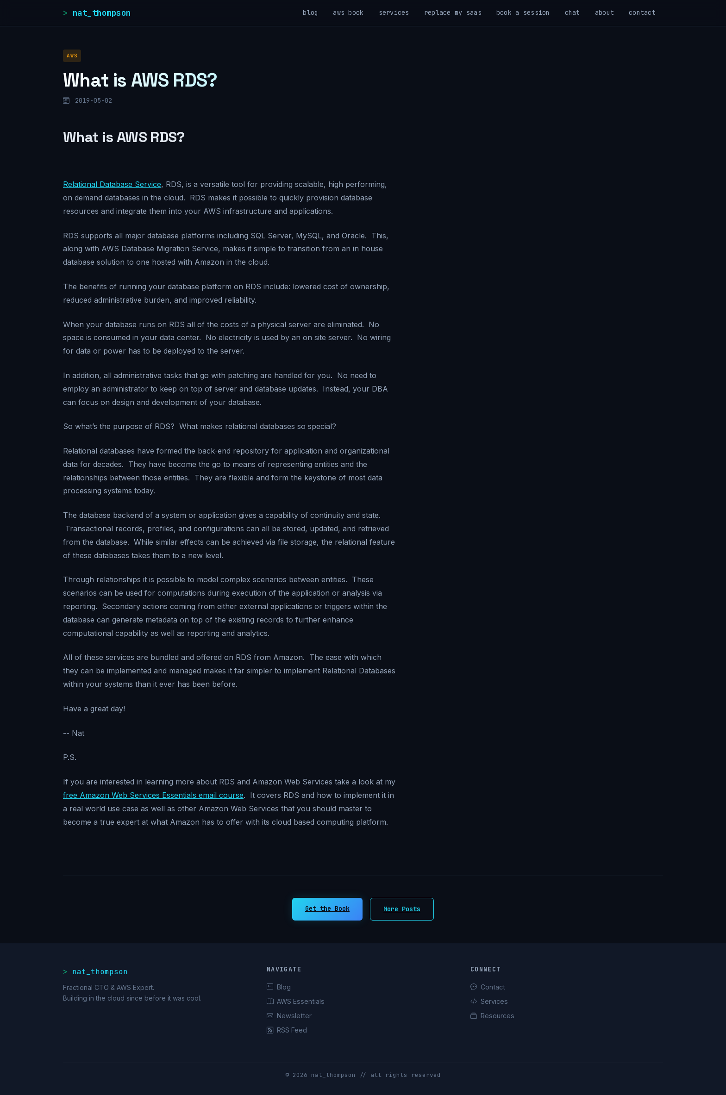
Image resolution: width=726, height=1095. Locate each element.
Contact (487, 987)
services (394, 12)
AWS (72, 55)
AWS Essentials (296, 1001)
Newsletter (289, 1016)
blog (310, 12)
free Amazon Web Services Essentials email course (153, 795)
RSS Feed (287, 1030)
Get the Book (327, 908)
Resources (492, 1016)
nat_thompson (102, 12)
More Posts (401, 909)
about (604, 12)
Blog (279, 987)
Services (489, 1001)
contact (642, 12)
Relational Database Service (112, 184)
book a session (523, 12)
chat (572, 12)
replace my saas (453, 12)
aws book (348, 12)
